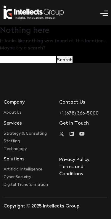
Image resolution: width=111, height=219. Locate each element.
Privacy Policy (74, 159)
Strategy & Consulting (25, 133)
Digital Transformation (26, 184)
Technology (15, 148)
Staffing (12, 140)
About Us (13, 112)
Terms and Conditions (71, 169)
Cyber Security (17, 176)
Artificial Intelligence (23, 168)
